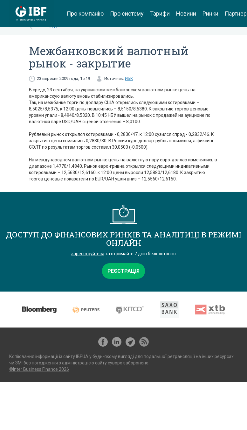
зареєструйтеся (87, 253)
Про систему (127, 13)
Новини (186, 13)
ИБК (129, 78)
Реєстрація (123, 271)
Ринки (210, 13)
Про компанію (85, 13)
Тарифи (160, 13)
